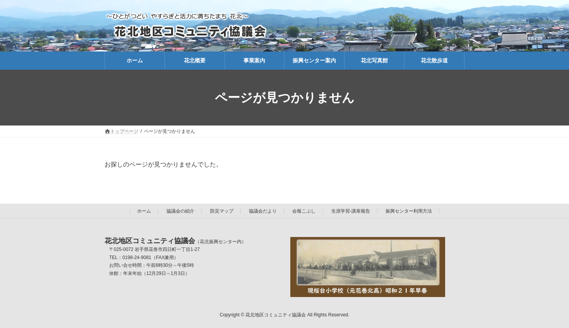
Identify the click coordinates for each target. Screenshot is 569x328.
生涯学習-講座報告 (350, 211)
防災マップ (221, 211)
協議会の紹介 (180, 211)
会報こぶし (303, 211)
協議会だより (263, 211)
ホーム (144, 211)
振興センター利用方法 (409, 211)
